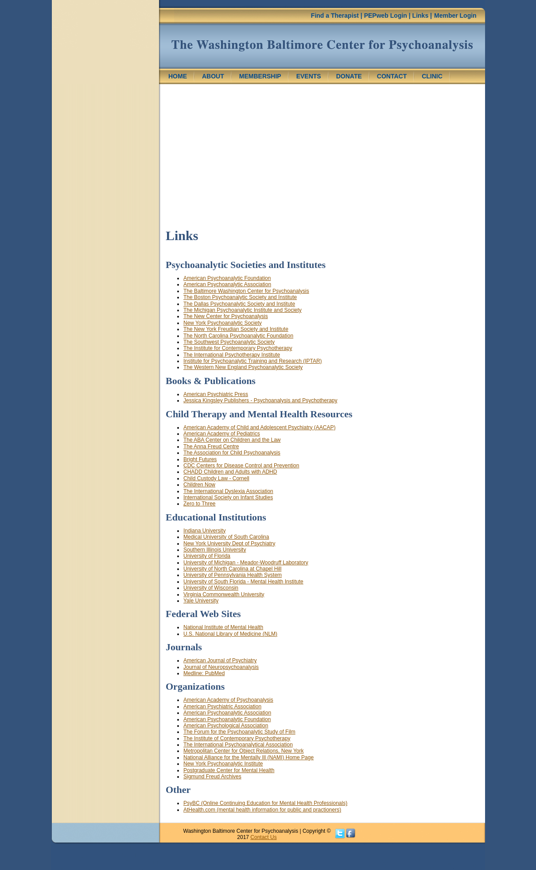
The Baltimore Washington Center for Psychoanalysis (246, 291)
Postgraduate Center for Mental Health (228, 770)
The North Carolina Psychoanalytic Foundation (238, 336)
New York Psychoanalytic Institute (223, 764)
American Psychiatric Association (222, 706)
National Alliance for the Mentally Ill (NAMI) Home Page (248, 757)
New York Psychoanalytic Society (222, 323)
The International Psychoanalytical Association (238, 745)
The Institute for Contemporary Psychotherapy (237, 348)
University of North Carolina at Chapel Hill (232, 569)
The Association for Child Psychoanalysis (231, 453)
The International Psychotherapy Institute (231, 355)
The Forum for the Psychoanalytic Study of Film (239, 732)
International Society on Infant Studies (228, 497)
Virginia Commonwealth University (223, 594)
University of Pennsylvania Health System (232, 575)
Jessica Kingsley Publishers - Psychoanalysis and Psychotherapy (260, 400)
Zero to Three (199, 504)
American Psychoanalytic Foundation (227, 278)
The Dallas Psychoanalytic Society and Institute (239, 304)
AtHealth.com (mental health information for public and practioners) (262, 810)
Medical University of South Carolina (226, 537)
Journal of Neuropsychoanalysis (221, 667)
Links (420, 15)
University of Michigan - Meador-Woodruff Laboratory (245, 562)
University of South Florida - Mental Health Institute (243, 582)
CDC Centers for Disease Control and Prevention (241, 465)
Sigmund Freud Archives (212, 776)
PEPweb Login (385, 15)
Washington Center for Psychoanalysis (322, 46)
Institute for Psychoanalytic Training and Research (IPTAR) (252, 361)
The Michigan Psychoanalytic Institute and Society (242, 310)
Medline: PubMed (204, 673)
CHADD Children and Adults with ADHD (230, 472)
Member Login (455, 15)
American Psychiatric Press (215, 394)
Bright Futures (200, 459)
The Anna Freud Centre (211, 446)
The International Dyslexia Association (228, 491)
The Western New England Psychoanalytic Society (243, 367)
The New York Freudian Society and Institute (235, 329)
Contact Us (263, 837)
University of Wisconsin (210, 588)
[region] (105, 79)
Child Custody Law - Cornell (216, 478)
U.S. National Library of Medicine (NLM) (230, 634)
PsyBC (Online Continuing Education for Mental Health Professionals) (265, 803)
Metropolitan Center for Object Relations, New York (243, 751)
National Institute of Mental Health (223, 627)
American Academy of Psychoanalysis (228, 700)
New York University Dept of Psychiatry (229, 543)
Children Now (199, 485)
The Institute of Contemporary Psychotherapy (236, 738)
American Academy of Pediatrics (221, 434)
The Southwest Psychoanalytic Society (229, 342)
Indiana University (204, 531)
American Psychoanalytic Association (227, 284)
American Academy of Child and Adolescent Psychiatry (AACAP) (259, 427)
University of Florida (206, 556)
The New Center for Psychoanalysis (225, 316)
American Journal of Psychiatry (219, 660)
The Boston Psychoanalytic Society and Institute (240, 297)
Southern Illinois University (214, 550)
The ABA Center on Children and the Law (231, 440)
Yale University (200, 601)
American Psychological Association (225, 725)
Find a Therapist (335, 15)
